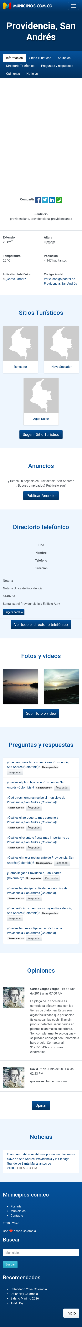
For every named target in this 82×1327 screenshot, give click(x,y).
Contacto (17, 1215)
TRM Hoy (17, 1303)
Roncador (20, 367)
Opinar (41, 1105)
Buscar (10, 1264)
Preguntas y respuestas (57, 66)
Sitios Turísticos (40, 58)
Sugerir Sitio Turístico (41, 434)
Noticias (32, 74)
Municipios (18, 1211)
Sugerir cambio (14, 612)
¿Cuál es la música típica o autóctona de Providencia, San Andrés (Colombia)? (34, 933)
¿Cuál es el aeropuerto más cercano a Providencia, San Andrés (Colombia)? (32, 822)
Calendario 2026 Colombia (29, 1289)
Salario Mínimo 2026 (25, 1298)
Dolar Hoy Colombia (24, 1294)
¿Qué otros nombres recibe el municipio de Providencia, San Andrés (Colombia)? (36, 802)
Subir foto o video (41, 713)
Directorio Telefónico (20, 66)
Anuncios (64, 58)
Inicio (71, 1313)
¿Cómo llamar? (15, 279)
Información (14, 58)
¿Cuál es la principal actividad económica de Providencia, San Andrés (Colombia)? (37, 893)
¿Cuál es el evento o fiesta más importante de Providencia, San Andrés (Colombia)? (38, 842)
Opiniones (13, 74)
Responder (15, 772)
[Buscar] (41, 1252)
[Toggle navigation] (73, 6)
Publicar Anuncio (41, 495)
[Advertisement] (41, 133)
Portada (16, 1206)
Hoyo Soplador (61, 367)
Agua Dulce (41, 419)
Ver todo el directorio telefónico (41, 624)
